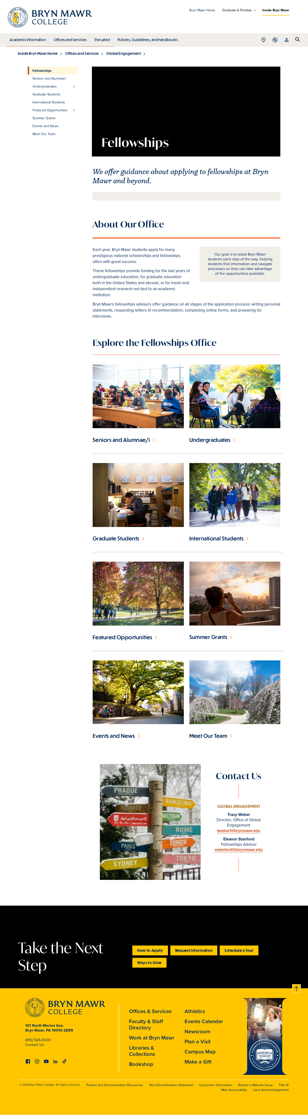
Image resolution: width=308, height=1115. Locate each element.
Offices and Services (69, 38)
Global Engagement (123, 53)
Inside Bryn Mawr (275, 10)
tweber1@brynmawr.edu (238, 831)
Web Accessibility (234, 1089)
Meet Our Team (208, 736)
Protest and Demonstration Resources (114, 1085)
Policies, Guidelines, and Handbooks (146, 38)
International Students (216, 538)
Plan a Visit (198, 1042)
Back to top (297, 987)
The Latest (101, 38)
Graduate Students (116, 538)
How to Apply (150, 950)
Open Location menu (263, 40)
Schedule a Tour (239, 950)
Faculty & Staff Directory (146, 1024)
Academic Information (27, 38)
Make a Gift (198, 1062)
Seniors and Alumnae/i (121, 440)
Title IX (284, 1085)
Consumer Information (215, 1085)
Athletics (195, 1011)
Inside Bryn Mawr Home (38, 53)
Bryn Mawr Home (202, 10)
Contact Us (34, 1044)
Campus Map (200, 1052)
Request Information (194, 950)
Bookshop (141, 1064)
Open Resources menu (286, 40)
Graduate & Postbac (237, 10)
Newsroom (197, 1031)
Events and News (114, 736)
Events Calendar (204, 1021)
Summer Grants (208, 637)
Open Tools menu (275, 40)
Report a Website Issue (255, 1085)
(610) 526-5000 (38, 1040)
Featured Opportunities (122, 637)
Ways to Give (149, 962)
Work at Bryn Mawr (151, 1038)
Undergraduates (210, 440)
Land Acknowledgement (271, 1089)
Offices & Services (150, 1011)
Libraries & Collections (142, 1051)
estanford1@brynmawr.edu (239, 850)
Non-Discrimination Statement (171, 1085)
